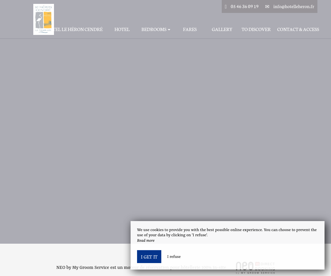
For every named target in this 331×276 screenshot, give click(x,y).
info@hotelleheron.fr (293, 6)
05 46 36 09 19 (245, 6)
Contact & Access (298, 29)
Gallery (222, 29)
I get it (149, 256)
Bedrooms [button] (155, 29)
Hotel (122, 29)
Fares (190, 29)
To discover (256, 29)
